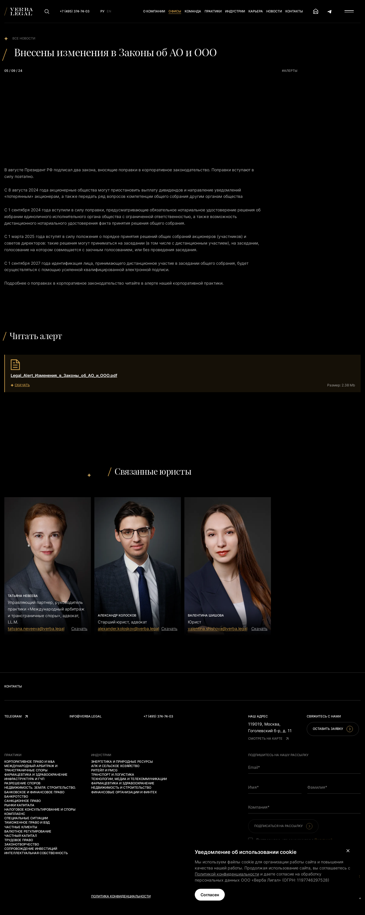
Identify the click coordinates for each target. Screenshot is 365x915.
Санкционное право (22, 801)
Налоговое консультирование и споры (40, 809)
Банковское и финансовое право (34, 792)
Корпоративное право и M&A (29, 762)
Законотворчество (21, 844)
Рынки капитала (19, 805)
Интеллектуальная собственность (36, 853)
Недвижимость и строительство (121, 788)
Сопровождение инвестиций (30, 849)
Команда (193, 11)
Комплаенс (14, 814)
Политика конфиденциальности (121, 896)
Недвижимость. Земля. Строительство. (40, 788)
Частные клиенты (20, 827)
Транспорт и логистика (112, 775)
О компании (154, 11)
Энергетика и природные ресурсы (122, 762)
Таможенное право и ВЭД (27, 822)
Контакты (294, 11)
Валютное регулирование (27, 831)
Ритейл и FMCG (104, 770)
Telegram (16, 716)
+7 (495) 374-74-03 (158, 716)
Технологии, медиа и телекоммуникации (129, 779)
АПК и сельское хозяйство (115, 766)
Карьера (255, 11)
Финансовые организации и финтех (124, 792)
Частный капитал (20, 836)
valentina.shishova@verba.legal (217, 628)
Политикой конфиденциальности (227, 873)
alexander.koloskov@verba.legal (128, 628)
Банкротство (16, 796)
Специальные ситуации (26, 818)
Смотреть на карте (268, 738)
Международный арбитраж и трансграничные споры (30, 768)
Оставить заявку (333, 729)
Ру (102, 11)
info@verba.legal (86, 716)
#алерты (289, 71)
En (109, 11)
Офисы (175, 11)
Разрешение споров (22, 783)
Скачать (79, 628)
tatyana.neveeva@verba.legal (36, 628)
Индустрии (235, 11)
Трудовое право (18, 840)
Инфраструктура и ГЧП (24, 779)
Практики (213, 11)
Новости (274, 11)
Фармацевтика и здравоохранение (36, 775)
